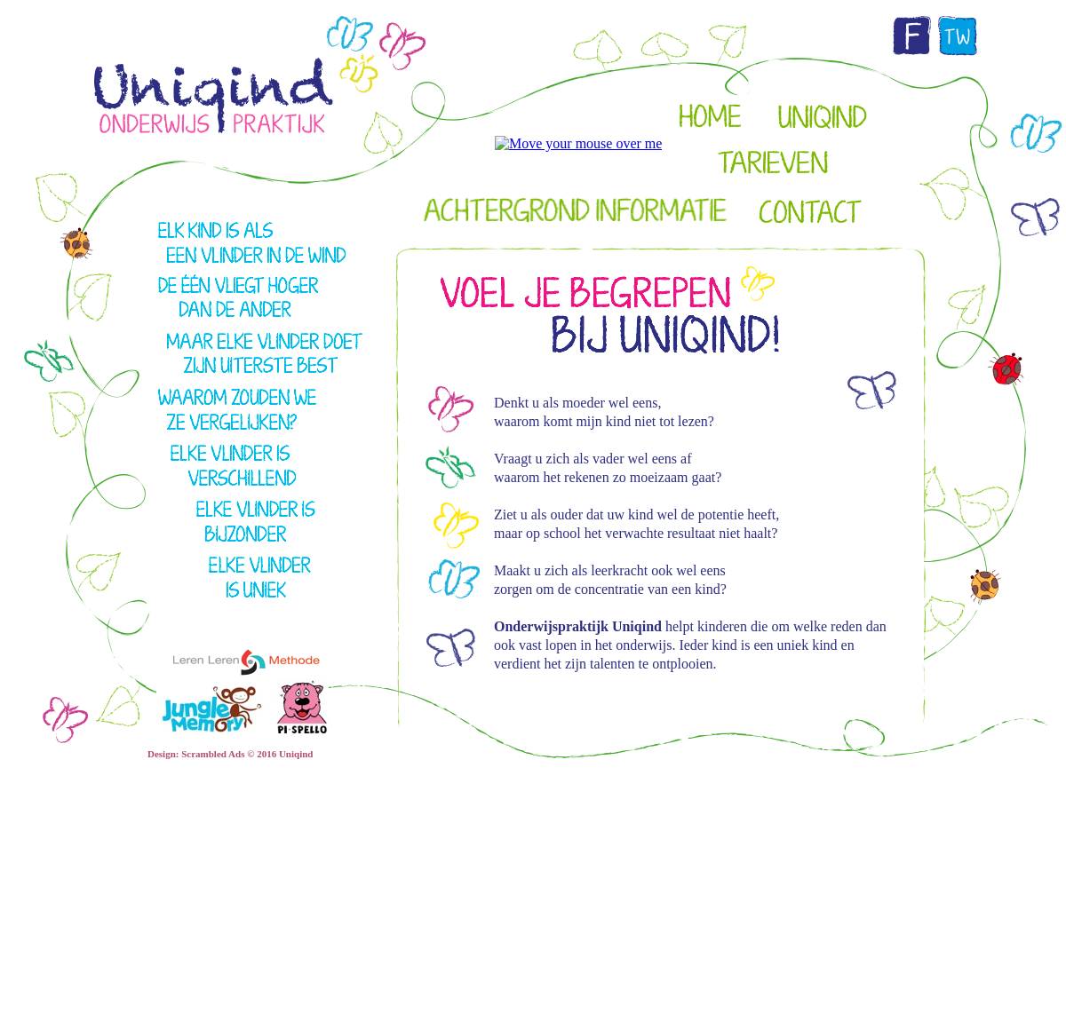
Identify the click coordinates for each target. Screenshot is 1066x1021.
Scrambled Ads (212, 753)
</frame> (830, 203)
